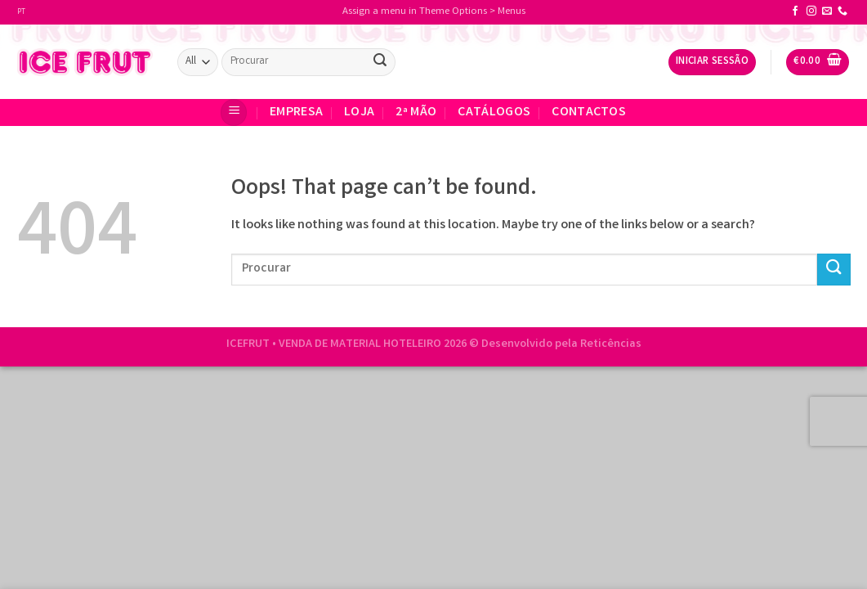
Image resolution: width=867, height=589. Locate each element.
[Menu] (234, 112)
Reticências (610, 344)
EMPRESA (296, 112)
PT (21, 12)
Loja (359, 112)
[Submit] (380, 62)
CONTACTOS (589, 112)
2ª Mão (416, 112)
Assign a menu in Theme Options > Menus (433, 12)
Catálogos (494, 112)
